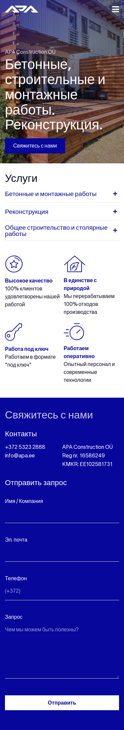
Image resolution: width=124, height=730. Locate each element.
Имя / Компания (24, 501)
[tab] (62, 195)
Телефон (16, 579)
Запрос (13, 617)
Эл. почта (16, 540)
